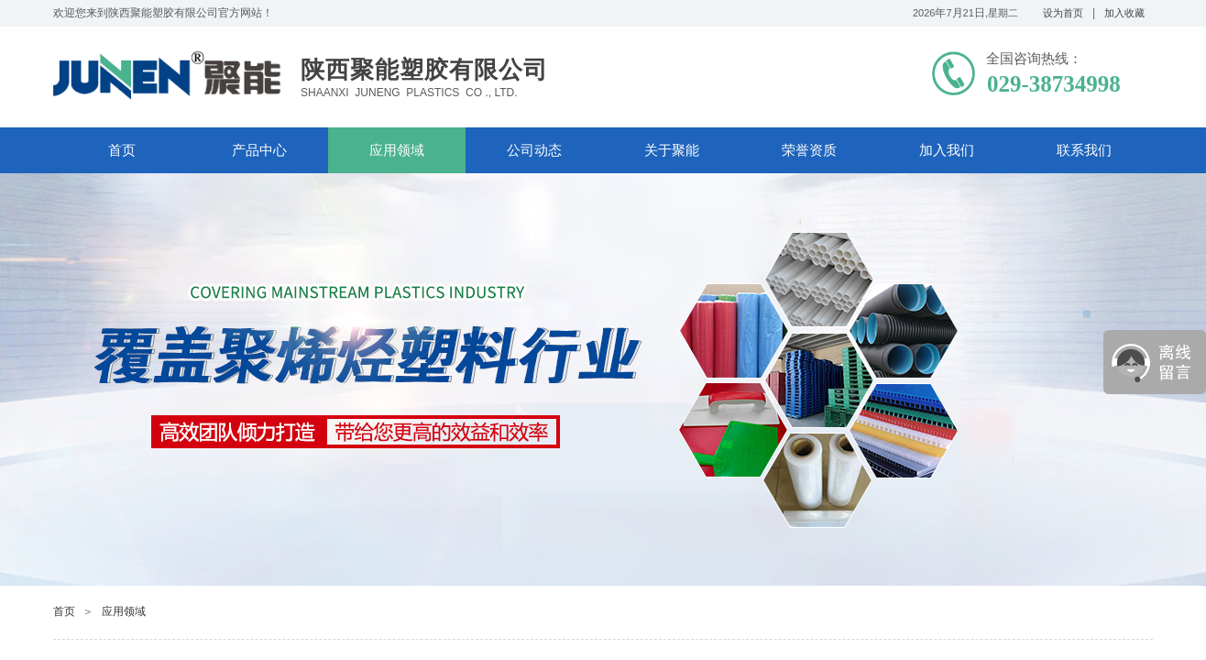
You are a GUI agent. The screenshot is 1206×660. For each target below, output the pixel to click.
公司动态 (534, 150)
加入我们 (946, 150)
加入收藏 (1124, 12)
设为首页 (1063, 12)
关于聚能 (671, 150)
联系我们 (1084, 150)
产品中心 (259, 150)
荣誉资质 (809, 150)
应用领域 (396, 150)
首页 (122, 150)
